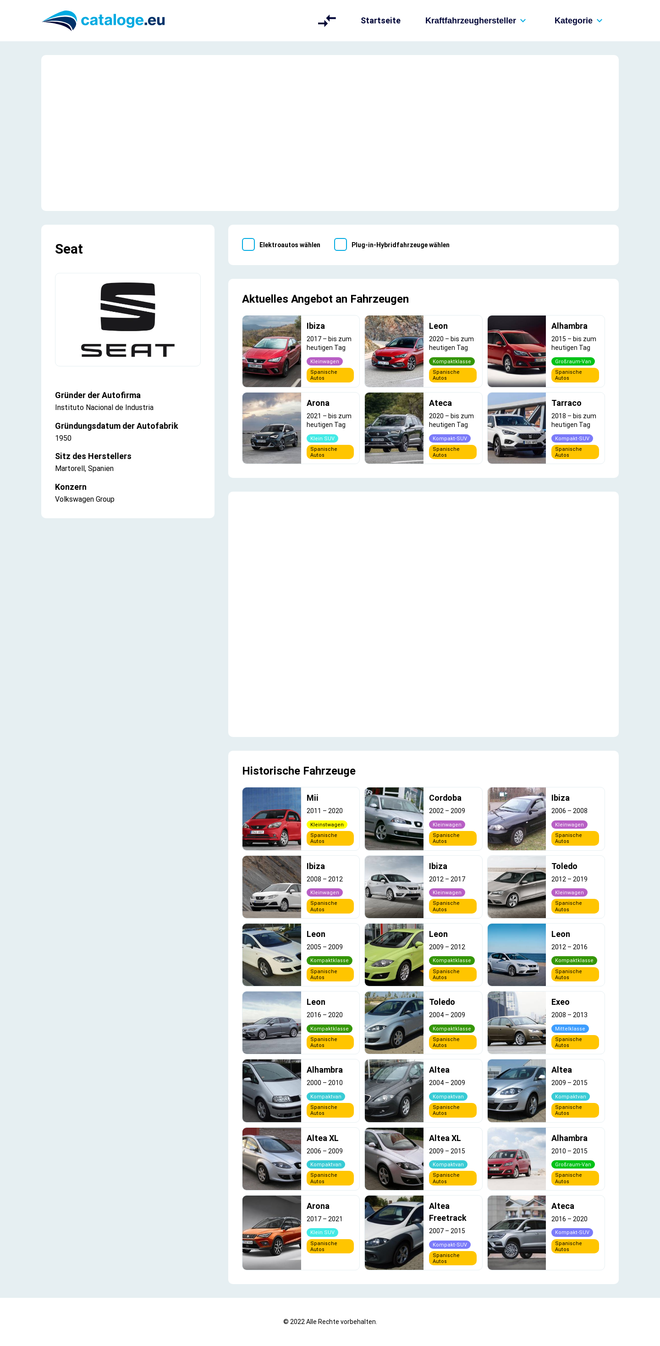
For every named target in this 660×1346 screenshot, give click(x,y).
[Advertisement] (330, 133)
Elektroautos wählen (289, 245)
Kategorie (580, 20)
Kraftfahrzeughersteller (477, 20)
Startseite (381, 20)
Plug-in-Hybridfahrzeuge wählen (401, 245)
